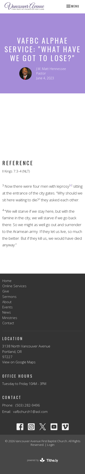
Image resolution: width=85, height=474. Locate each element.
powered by (42, 460)
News (6, 312)
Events (7, 307)
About (7, 301)
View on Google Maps (19, 362)
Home (7, 280)
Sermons (9, 296)
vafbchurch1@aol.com (30, 411)
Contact (8, 323)
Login (50, 445)
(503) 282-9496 (27, 405)
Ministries (9, 317)
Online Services (14, 286)
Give (5, 291)
